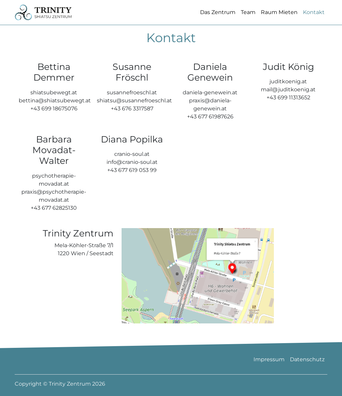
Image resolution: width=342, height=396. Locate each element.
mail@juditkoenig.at (288, 100)
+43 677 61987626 (210, 127)
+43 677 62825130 (54, 218)
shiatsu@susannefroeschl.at (134, 111)
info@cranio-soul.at (132, 173)
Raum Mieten (279, 17)
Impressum (269, 359)
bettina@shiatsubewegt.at (55, 111)
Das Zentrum (217, 17)
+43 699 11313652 (288, 108)
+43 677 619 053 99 (132, 181)
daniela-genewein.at (210, 103)
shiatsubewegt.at (53, 103)
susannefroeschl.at (132, 103)
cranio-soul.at (132, 165)
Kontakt (314, 17)
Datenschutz (307, 359)
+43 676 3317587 (132, 119)
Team (248, 17)
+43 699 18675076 (53, 119)
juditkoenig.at (288, 92)
